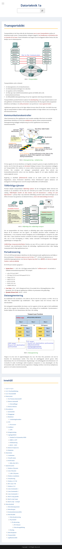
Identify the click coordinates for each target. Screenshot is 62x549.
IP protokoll (13, 519)
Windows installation (13, 476)
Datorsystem (9, 396)
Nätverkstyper (11, 509)
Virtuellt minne (12, 458)
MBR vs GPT (13, 440)
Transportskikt (11, 535)
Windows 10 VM (12, 481)
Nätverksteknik (10, 504)
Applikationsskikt (12, 537)
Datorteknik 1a (31, 5)
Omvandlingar (14, 404)
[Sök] (42, 10)
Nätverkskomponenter (14, 507)
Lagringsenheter (12, 435)
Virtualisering (11, 478)
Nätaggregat (11, 414)
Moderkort (11, 417)
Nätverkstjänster (12, 532)
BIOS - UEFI (13, 445)
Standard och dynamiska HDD (18, 437)
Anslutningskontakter (15, 419)
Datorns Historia (12, 406)
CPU (9, 422)
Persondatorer (9, 409)
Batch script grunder (13, 496)
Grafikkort (10, 427)
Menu (4, 3)
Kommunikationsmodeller (15, 512)
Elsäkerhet (10, 450)
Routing (12, 530)
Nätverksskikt (11, 514)
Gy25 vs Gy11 (9, 388)
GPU (11, 429)
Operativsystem (10, 465)
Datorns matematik (13, 401)
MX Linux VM (12, 483)
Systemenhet (11, 411)
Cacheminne (11, 455)
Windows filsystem (13, 468)
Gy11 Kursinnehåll (11, 393)
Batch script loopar (13, 499)
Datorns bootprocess (13, 447)
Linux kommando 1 (13, 489)
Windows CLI (11, 486)
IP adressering (15, 522)
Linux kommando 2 (13, 491)
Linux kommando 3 (13, 494)
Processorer (13, 424)
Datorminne (9, 453)
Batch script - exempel (14, 501)
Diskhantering (13, 442)
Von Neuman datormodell (15, 399)
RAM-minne (11, 460)
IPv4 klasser (17, 525)
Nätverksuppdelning (19, 527)
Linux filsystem (12, 471)
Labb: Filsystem (14, 473)
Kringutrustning (12, 432)
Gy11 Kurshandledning (12, 391)
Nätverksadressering (15, 517)
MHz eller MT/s (14, 463)
